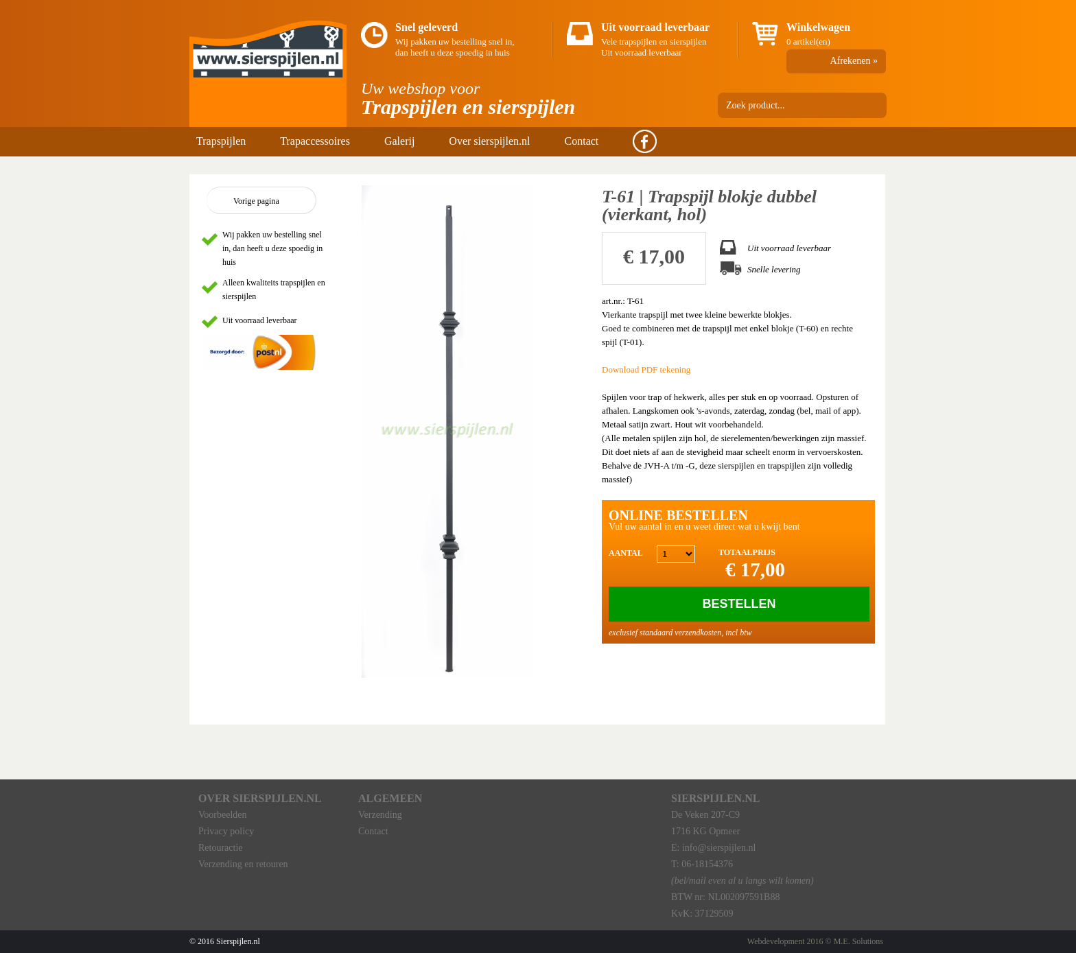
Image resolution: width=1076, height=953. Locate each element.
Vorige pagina (256, 201)
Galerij (399, 141)
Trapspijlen (221, 141)
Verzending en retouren (243, 864)
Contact (582, 141)
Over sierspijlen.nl (489, 141)
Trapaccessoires (315, 141)
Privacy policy (226, 831)
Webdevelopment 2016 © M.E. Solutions (815, 941)
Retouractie (220, 848)
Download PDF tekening (646, 369)
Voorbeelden (222, 815)
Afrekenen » (854, 61)
